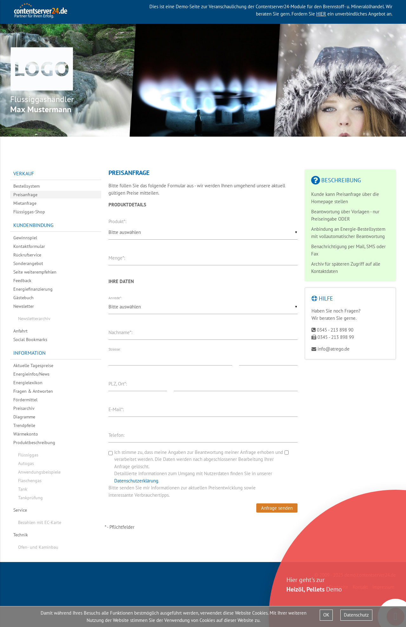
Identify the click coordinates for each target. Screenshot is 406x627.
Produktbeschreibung (34, 442)
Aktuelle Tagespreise (33, 365)
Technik (20, 535)
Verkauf (23, 173)
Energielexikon (28, 382)
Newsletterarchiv (34, 318)
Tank (22, 489)
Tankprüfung (30, 498)
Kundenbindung (33, 225)
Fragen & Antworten (33, 391)
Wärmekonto (25, 434)
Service (20, 510)
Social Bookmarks (30, 339)
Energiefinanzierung (33, 289)
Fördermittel (25, 400)
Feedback (22, 280)
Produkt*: (117, 221)
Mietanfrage (24, 203)
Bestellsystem (26, 186)
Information (29, 353)
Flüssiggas (28, 455)
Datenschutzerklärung (136, 481)
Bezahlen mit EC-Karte (39, 522)
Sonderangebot (28, 263)
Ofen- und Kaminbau (38, 547)
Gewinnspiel (25, 238)
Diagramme (24, 417)
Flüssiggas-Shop (29, 212)
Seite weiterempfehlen (34, 272)
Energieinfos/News (31, 374)
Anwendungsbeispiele (39, 472)
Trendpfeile (24, 425)
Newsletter (23, 306)
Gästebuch (23, 298)
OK (326, 615)
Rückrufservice (27, 255)
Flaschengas (30, 480)
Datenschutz (356, 615)
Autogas (26, 463)
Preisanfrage (25, 194)
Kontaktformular (29, 246)
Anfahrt (20, 331)
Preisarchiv (24, 408)
